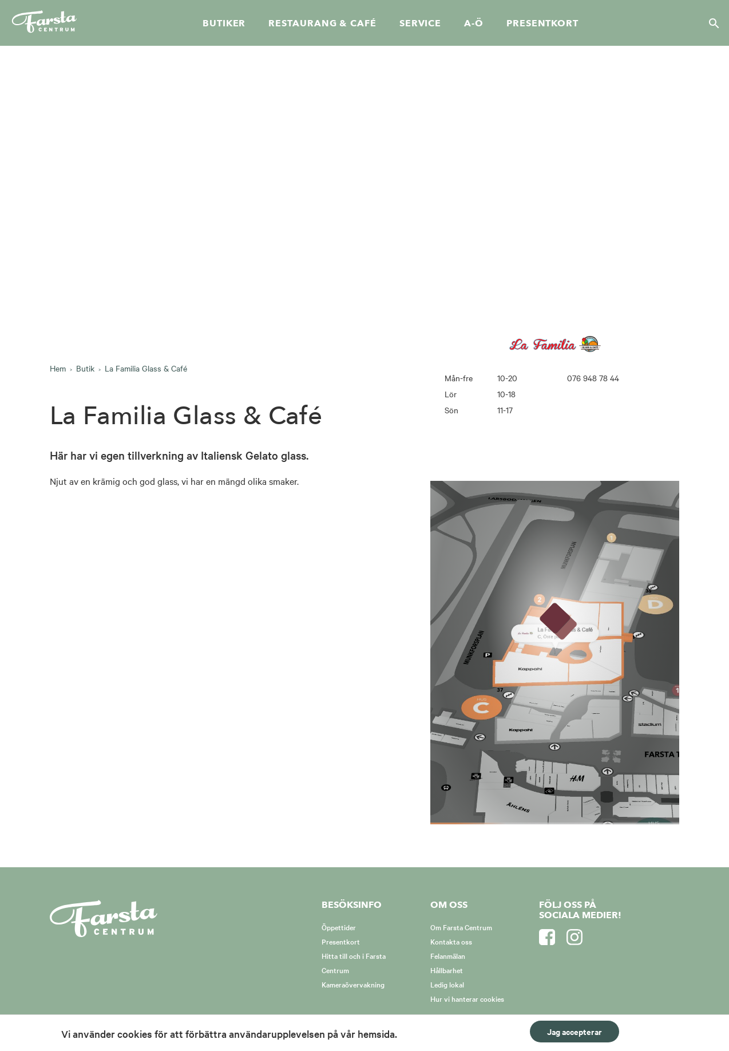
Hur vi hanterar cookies (467, 998)
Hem (58, 368)
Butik (85, 368)
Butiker (224, 23)
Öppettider (339, 927)
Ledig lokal (447, 984)
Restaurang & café (322, 23)
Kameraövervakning (353, 984)
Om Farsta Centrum (461, 927)
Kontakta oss (451, 941)
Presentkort (542, 23)
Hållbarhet (446, 970)
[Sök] (711, 23)
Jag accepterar (574, 1031)
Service (420, 23)
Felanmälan (447, 955)
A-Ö (474, 23)
